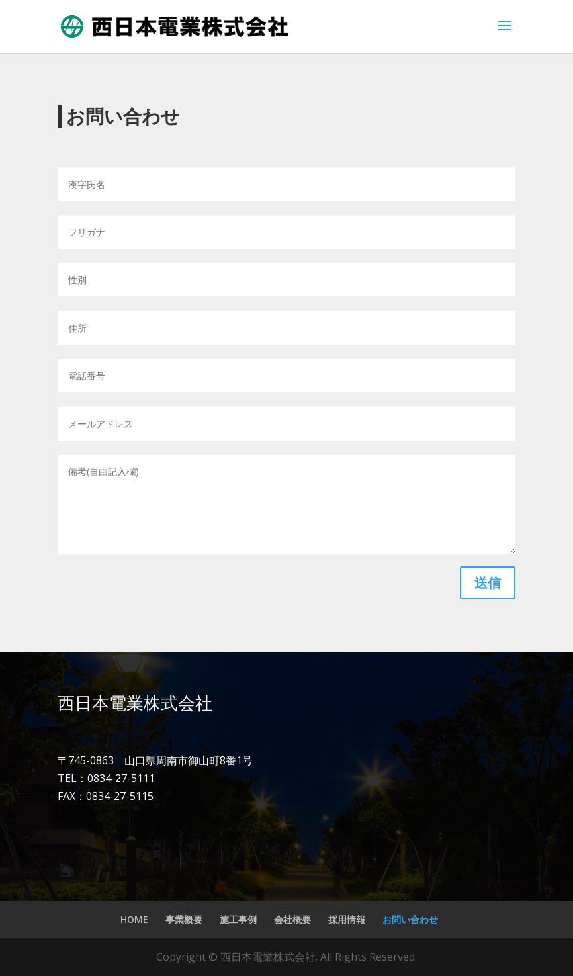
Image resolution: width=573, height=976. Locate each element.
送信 (487, 583)
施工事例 (238, 919)
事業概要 (183, 919)
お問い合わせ (410, 919)
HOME (134, 919)
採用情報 (346, 919)
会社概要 (292, 919)
